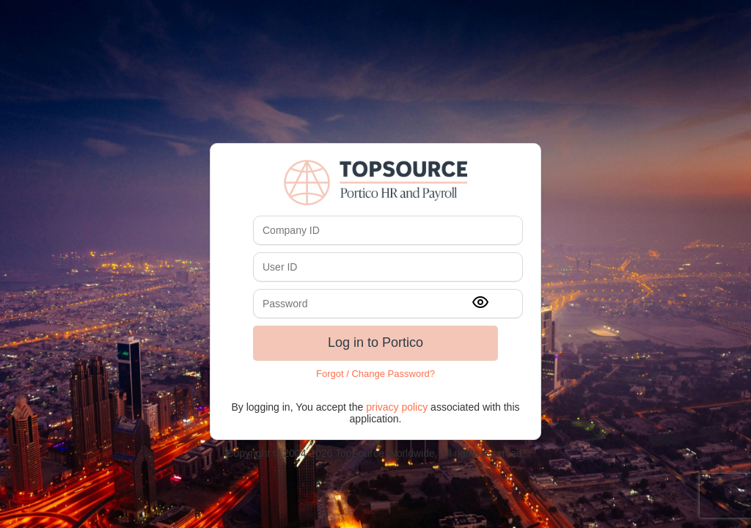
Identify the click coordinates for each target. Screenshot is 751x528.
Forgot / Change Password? (375, 373)
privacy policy (397, 407)
